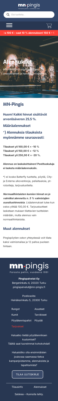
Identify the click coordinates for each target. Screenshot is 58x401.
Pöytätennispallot (21, 320)
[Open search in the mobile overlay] (29, 14)
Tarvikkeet (40, 314)
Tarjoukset (17, 326)
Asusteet (39, 309)
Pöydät (38, 320)
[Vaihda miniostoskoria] (49, 25)
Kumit (14, 314)
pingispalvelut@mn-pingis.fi (29, 287)
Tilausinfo (17, 386)
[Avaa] (9, 25)
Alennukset (40, 386)
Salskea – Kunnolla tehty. (29, 394)
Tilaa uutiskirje (27, 374)
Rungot (15, 309)
